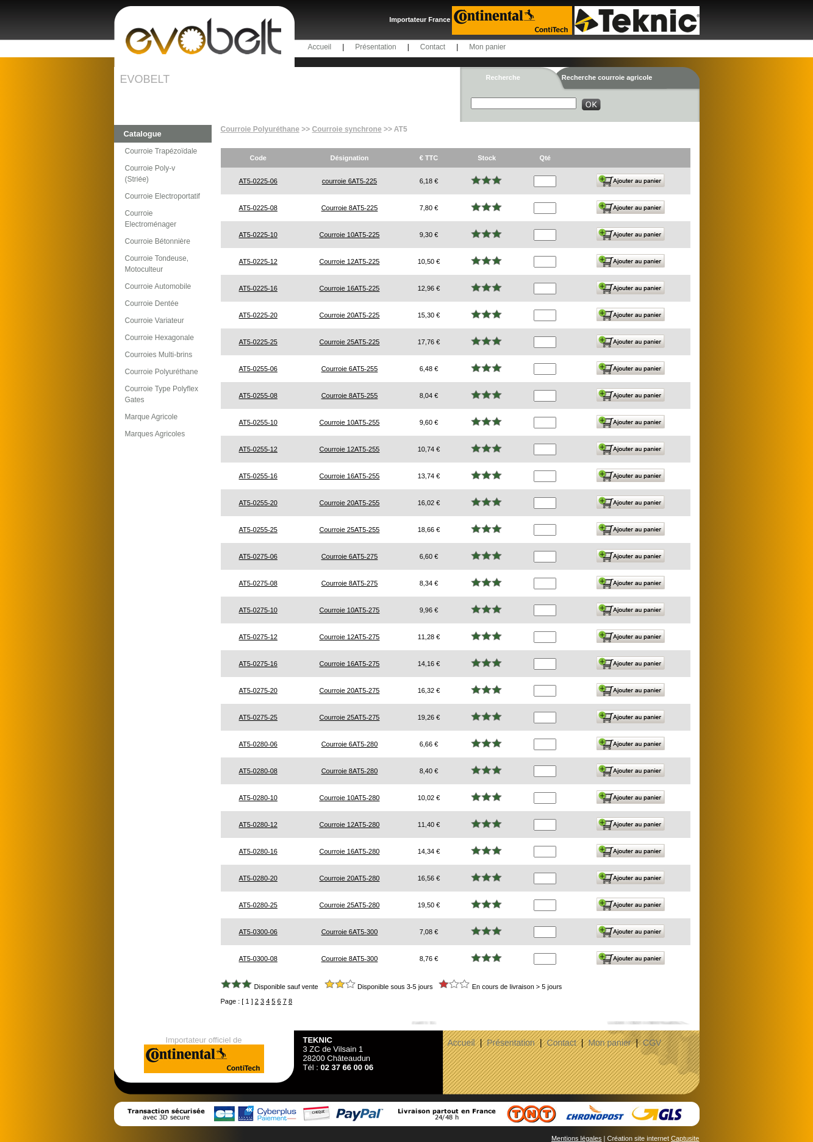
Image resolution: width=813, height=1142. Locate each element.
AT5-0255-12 (258, 449)
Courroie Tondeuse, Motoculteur (157, 264)
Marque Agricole (151, 417)
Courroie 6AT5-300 (349, 931)
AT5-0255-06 (258, 368)
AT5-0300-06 (258, 931)
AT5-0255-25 (258, 529)
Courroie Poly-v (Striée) (150, 173)
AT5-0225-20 (258, 315)
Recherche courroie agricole (607, 77)
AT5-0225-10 (258, 234)
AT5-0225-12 (258, 261)
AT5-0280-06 (258, 744)
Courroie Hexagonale (159, 337)
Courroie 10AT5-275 (350, 610)
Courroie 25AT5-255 (350, 529)
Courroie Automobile (158, 286)
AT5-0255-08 (258, 395)
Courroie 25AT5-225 (350, 342)
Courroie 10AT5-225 (350, 234)
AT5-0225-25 (258, 342)
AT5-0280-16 (258, 851)
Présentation (375, 47)
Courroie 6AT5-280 (349, 744)
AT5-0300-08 (258, 958)
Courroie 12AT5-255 (350, 449)
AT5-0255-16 (258, 476)
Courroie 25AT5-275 (350, 717)
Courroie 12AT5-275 (350, 636)
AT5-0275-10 (258, 610)
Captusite (685, 1138)
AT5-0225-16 (258, 288)
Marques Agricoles (155, 434)
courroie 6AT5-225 (349, 181)
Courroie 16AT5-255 (350, 476)
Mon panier (487, 47)
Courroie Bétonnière (157, 241)
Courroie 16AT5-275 (350, 663)
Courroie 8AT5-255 (349, 395)
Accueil (320, 47)
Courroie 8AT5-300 (349, 958)
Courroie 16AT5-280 (350, 851)
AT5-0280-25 (258, 905)
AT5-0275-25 (258, 717)
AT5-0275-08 (258, 583)
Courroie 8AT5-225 (349, 207)
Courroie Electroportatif (162, 196)
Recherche (503, 77)
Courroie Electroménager (151, 219)
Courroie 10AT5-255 (350, 422)
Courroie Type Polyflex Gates (162, 394)
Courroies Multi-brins (159, 354)
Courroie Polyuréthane (161, 371)
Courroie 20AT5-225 (350, 315)
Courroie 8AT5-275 (349, 583)
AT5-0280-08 (258, 771)
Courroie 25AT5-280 (350, 905)
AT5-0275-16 (258, 663)
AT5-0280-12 (258, 824)
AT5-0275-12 (258, 636)
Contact (432, 47)
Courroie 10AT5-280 (350, 797)
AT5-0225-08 (258, 207)
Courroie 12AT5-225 (350, 261)
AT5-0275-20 (258, 690)
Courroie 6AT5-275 (349, 556)
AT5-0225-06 (258, 181)
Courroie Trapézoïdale (161, 151)
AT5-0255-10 (258, 422)
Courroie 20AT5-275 (350, 690)
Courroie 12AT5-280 (350, 824)
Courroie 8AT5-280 (349, 771)
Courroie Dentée (152, 303)
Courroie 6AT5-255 (349, 368)
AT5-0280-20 (258, 878)
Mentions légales (576, 1138)
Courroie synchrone (347, 129)
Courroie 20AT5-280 (350, 878)
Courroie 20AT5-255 (350, 502)
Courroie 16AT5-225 (350, 288)
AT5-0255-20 (258, 502)
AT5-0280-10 (258, 797)
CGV (652, 1043)
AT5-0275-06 (258, 556)
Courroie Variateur (154, 320)
